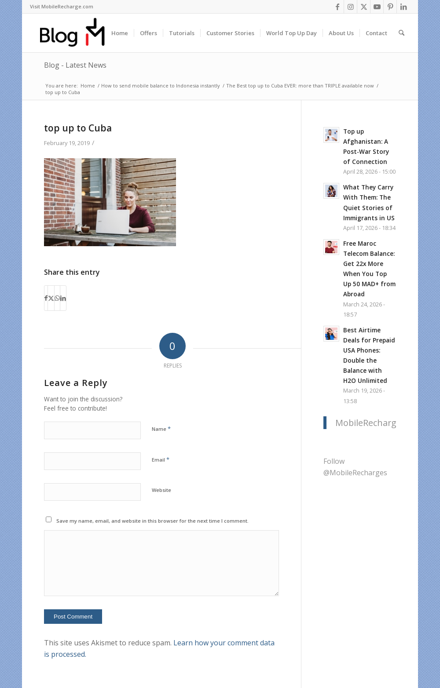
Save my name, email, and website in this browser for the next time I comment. (152, 520)
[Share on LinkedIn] (63, 298)
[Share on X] (51, 298)
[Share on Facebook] (46, 298)
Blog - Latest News (75, 65)
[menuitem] (61, 6)
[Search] (401, 33)
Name (161, 429)
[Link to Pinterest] (390, 6)
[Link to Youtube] (376, 6)
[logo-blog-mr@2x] (77, 33)
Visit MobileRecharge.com (61, 6)
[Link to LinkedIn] (403, 6)
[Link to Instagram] (350, 6)
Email (160, 459)
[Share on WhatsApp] (57, 298)
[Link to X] (363, 6)
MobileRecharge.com (378, 423)
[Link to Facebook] (337, 6)
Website (161, 490)
